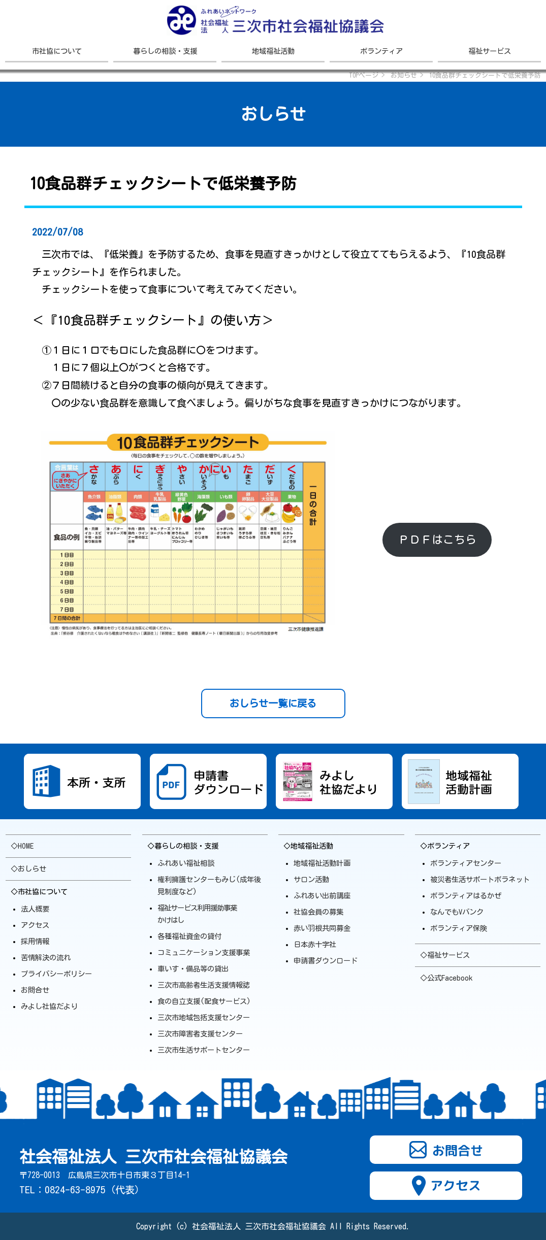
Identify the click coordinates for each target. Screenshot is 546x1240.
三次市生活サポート (203, 1050)
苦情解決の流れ (46, 957)
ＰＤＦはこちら (437, 539)
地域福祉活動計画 (322, 863)
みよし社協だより (49, 1006)
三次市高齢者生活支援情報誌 (203, 985)
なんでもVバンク (457, 912)
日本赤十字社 (315, 944)
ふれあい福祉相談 (185, 863)
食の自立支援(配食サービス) (204, 1001)
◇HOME (22, 846)
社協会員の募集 (318, 912)
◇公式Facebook (446, 978)
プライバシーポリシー (56, 974)
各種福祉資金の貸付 (189, 936)
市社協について (57, 51)
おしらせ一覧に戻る (273, 703)
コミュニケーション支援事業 (203, 952)
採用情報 (35, 941)
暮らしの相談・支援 (165, 51)
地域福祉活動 (273, 51)
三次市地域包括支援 (203, 1017)
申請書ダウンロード (326, 960)
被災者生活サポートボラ (480, 879)
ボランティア (381, 51)
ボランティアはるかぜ (465, 895)
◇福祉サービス (445, 955)
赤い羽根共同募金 (322, 928)
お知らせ (404, 75)
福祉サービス (489, 51)
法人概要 (35, 909)
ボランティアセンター (465, 863)
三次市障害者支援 (200, 1033)
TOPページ (363, 75)
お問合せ (35, 990)
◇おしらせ (28, 869)
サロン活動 (311, 879)
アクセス (35, 925)
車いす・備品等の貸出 (193, 969)
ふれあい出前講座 (322, 895)
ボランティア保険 (458, 928)
